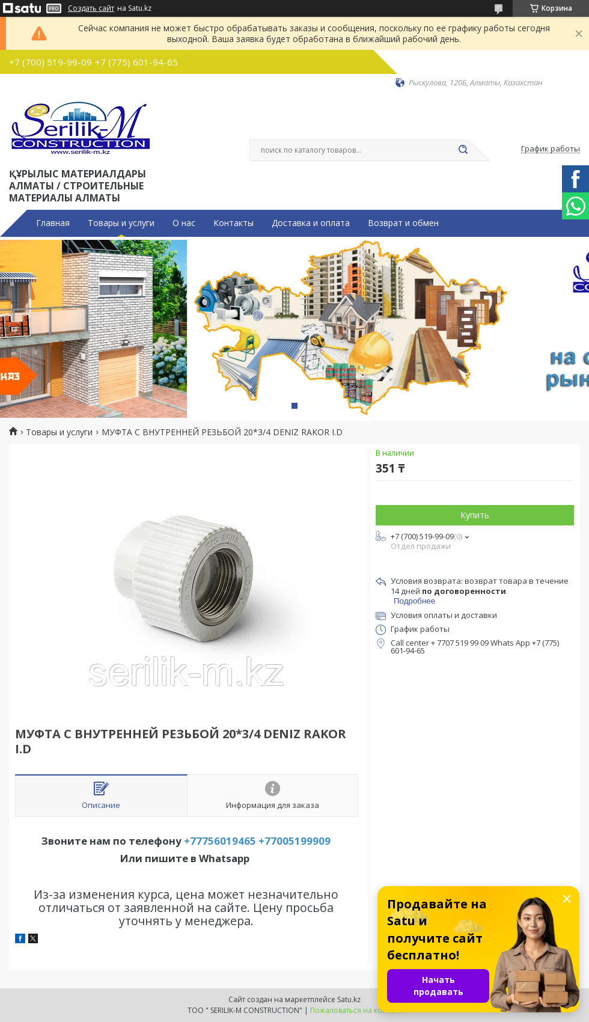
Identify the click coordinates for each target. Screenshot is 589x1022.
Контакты (233, 223)
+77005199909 (294, 841)
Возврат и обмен (403, 223)
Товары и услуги (121, 223)
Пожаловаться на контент (356, 1010)
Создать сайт (91, 8)
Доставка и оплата (311, 223)
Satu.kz (349, 999)
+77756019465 (220, 841)
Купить (474, 515)
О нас (183, 223)
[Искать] (463, 150)
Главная (53, 223)
